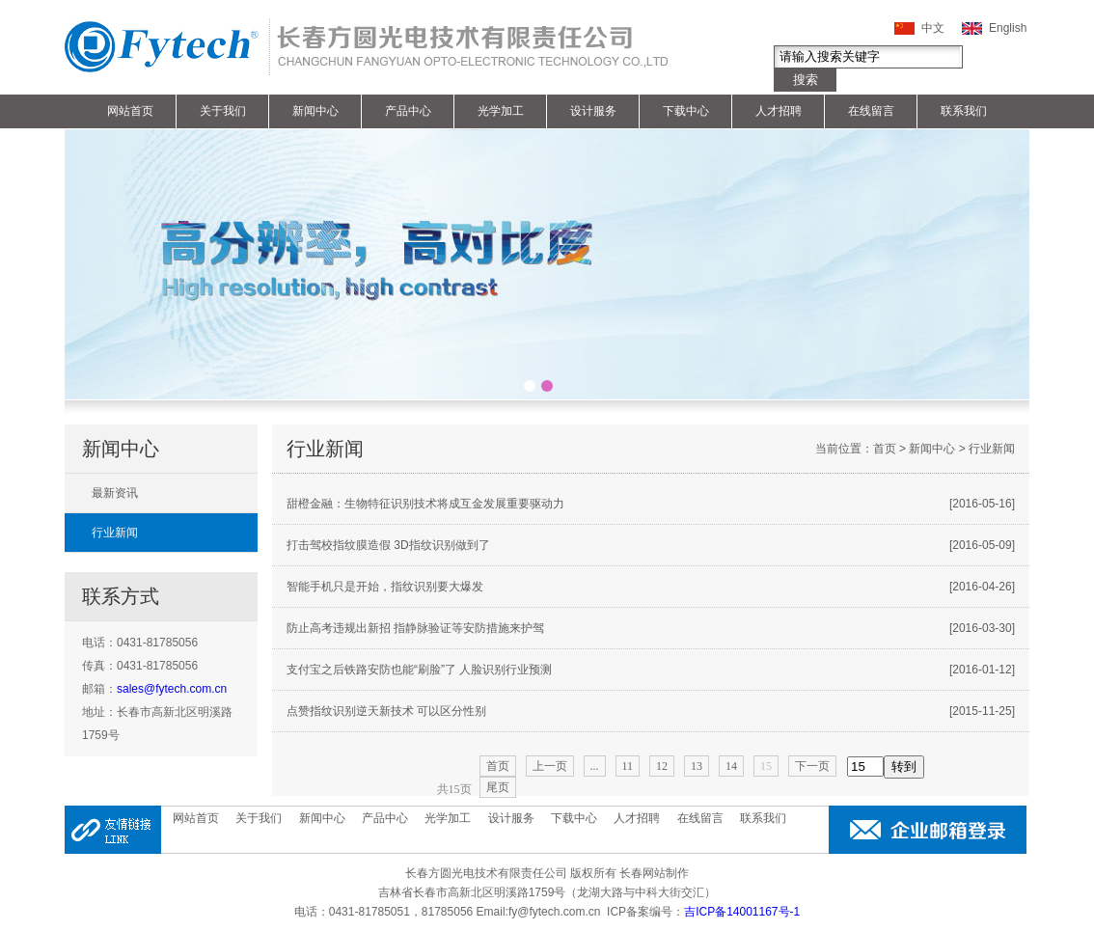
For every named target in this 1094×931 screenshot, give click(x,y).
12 (662, 766)
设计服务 (593, 111)
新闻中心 (315, 111)
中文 (932, 28)
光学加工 (501, 111)
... (594, 766)
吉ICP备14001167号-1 (742, 911)
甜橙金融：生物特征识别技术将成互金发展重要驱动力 (651, 503)
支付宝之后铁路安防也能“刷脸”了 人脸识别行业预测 (651, 669)
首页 (884, 448)
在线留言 (871, 111)
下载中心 (686, 111)
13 (696, 766)
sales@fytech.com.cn (172, 689)
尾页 (497, 787)
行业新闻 (115, 532)
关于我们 (223, 111)
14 (731, 766)
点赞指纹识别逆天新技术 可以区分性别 (651, 711)
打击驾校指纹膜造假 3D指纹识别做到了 (651, 545)
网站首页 (130, 111)
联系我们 (964, 111)
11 (628, 766)
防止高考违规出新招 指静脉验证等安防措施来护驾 (651, 628)
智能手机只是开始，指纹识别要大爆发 (651, 586)
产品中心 (408, 111)
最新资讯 (115, 493)
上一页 (550, 766)
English (1007, 28)
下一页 (812, 766)
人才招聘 (778, 111)
